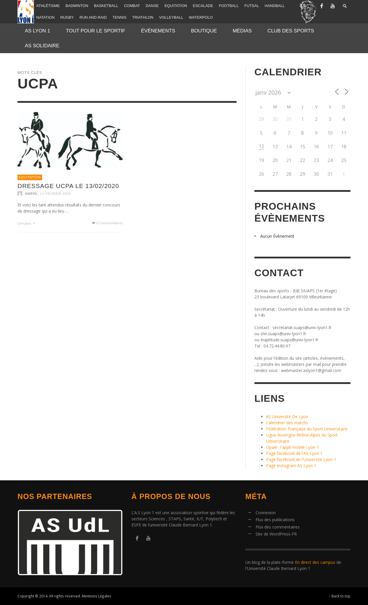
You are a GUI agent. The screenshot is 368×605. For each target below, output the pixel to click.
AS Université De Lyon (287, 416)
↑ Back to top (339, 596)
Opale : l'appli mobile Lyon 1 (292, 447)
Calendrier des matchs (287, 422)
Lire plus (27, 223)
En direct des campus (315, 562)
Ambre (31, 193)
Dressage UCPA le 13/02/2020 (68, 185)
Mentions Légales (96, 596)
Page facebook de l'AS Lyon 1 (294, 453)
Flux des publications (275, 519)
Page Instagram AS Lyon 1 (291, 465)
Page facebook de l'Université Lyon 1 (301, 459)
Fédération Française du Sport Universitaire (307, 429)
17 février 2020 (55, 193)
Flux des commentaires (278, 527)
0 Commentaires (107, 223)
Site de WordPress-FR (276, 534)
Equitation (30, 177)
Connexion (266, 512)
